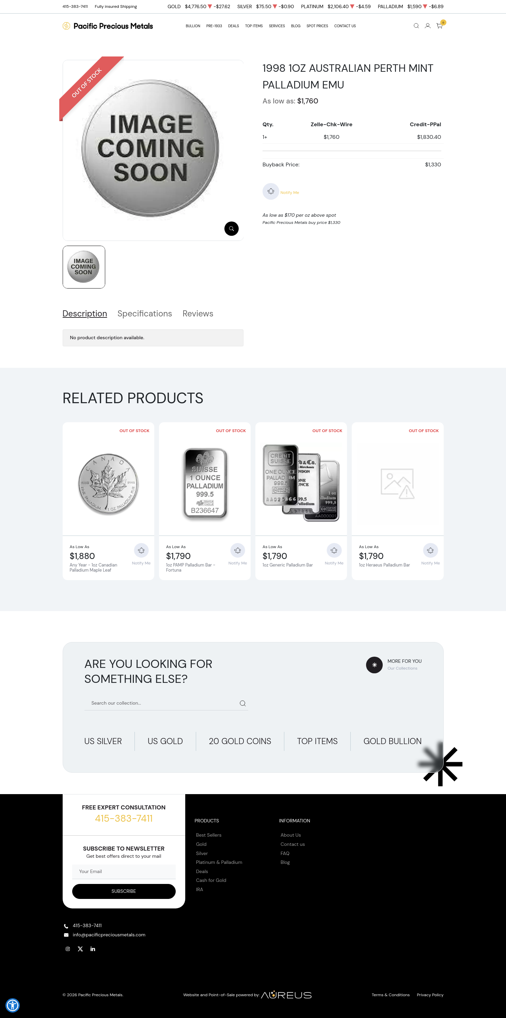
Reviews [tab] (198, 313)
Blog (285, 862)
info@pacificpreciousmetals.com (109, 935)
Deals (202, 871)
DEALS (233, 26)
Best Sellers (209, 835)
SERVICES (277, 26)
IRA (199, 889)
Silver (202, 853)
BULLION (193, 26)
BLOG (295, 26)
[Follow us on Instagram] (68, 949)
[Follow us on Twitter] (80, 949)
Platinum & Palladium (219, 862)
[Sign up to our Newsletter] (124, 891)
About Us (291, 835)
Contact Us (345, 26)
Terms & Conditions (391, 995)
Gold (201, 844)
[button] (12, 1005)
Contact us (293, 844)
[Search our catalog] (166, 703)
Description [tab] (85, 313)
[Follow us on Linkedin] (93, 949)
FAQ (285, 853)
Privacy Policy (430, 995)
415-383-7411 (124, 818)
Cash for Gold (211, 880)
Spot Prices (317, 26)
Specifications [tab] (144, 313)
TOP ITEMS (254, 26)
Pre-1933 (214, 26)
